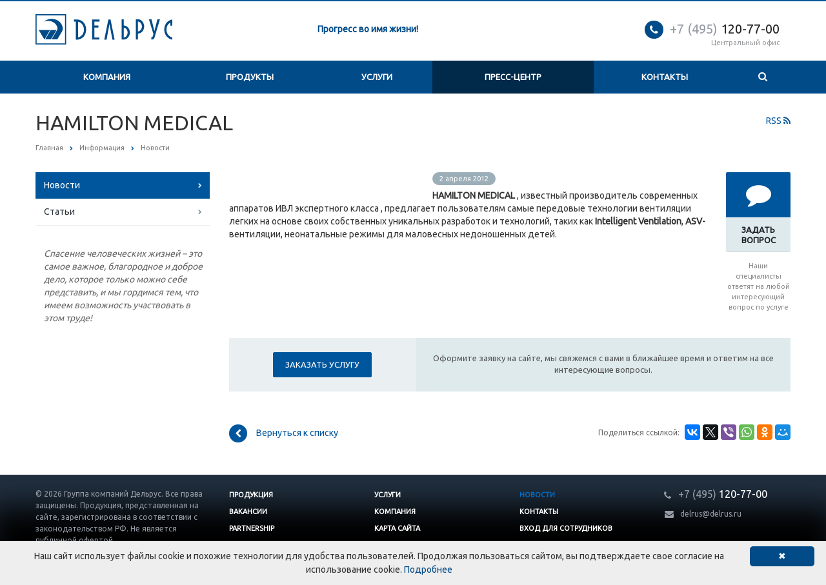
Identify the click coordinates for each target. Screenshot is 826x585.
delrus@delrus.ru (710, 514)
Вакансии (248, 511)
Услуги (376, 76)
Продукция (251, 495)
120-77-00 (725, 28)
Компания (106, 76)
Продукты (250, 76)
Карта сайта (397, 528)
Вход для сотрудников (565, 528)
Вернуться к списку (283, 433)
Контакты (664, 76)
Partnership (251, 528)
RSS (778, 120)
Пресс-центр (513, 76)
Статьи (59, 211)
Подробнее (428, 569)
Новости (62, 185)
